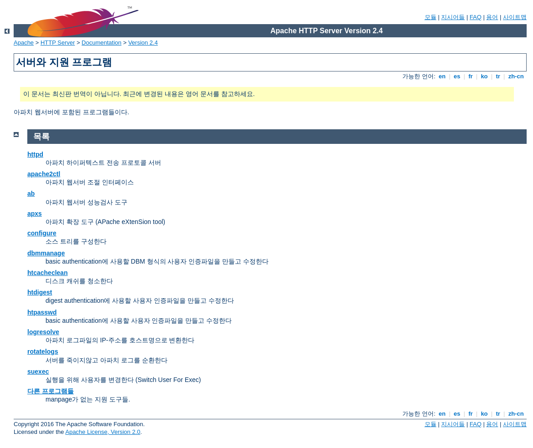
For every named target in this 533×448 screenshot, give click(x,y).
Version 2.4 (143, 42)
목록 (41, 136)
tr (498, 76)
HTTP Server (58, 42)
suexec (38, 371)
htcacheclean (47, 272)
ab (31, 193)
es (457, 76)
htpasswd (42, 312)
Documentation (101, 42)
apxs (34, 213)
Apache (24, 42)
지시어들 (453, 17)
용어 (492, 17)
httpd (35, 154)
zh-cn (516, 76)
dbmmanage (46, 253)
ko (484, 76)
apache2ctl (43, 174)
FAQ (476, 17)
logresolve (43, 332)
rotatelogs (42, 351)
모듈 (431, 17)
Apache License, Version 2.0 (102, 431)
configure (41, 233)
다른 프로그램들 (50, 391)
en (442, 76)
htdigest (39, 292)
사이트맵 (515, 17)
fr (471, 76)
